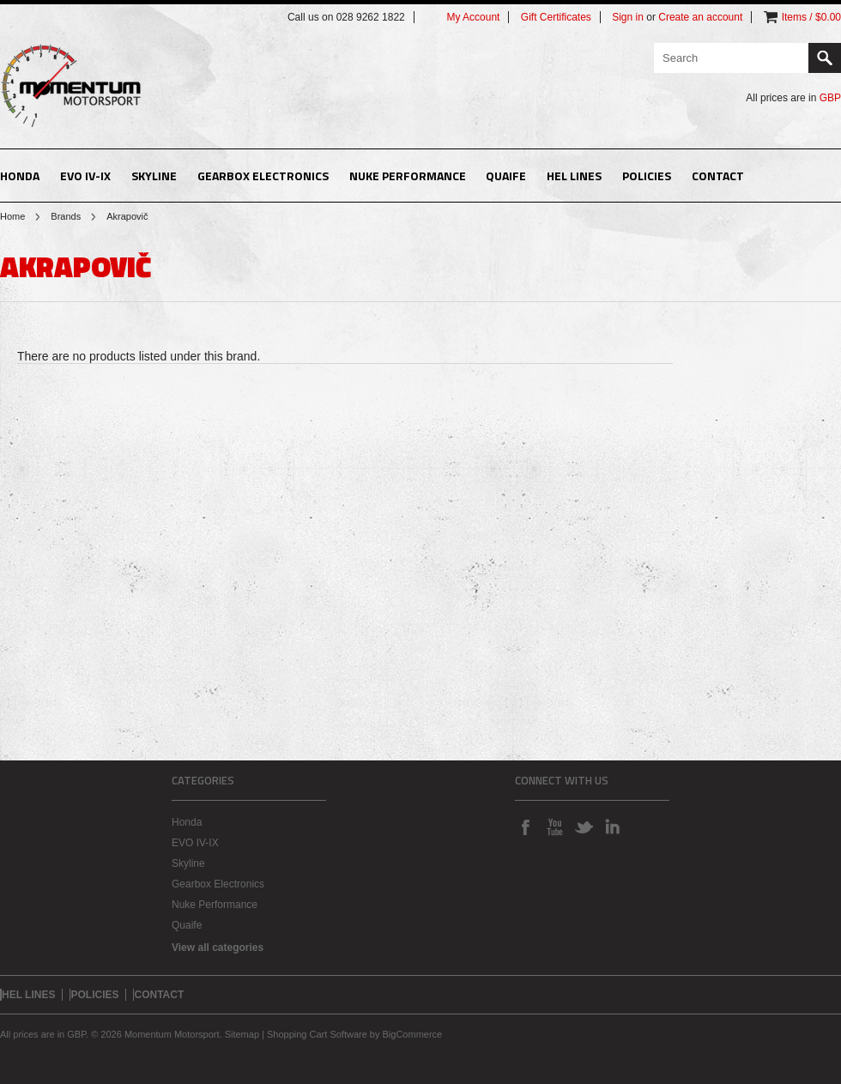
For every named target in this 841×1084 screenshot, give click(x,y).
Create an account (700, 17)
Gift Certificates (556, 17)
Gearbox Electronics (263, 176)
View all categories (217, 948)
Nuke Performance (407, 176)
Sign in (628, 17)
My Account (472, 17)
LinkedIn (612, 826)
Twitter (583, 826)
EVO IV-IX (85, 176)
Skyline (154, 176)
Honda (19, 176)
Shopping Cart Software (317, 1034)
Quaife (506, 176)
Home (12, 216)
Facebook (525, 826)
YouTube (554, 826)
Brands (66, 216)
